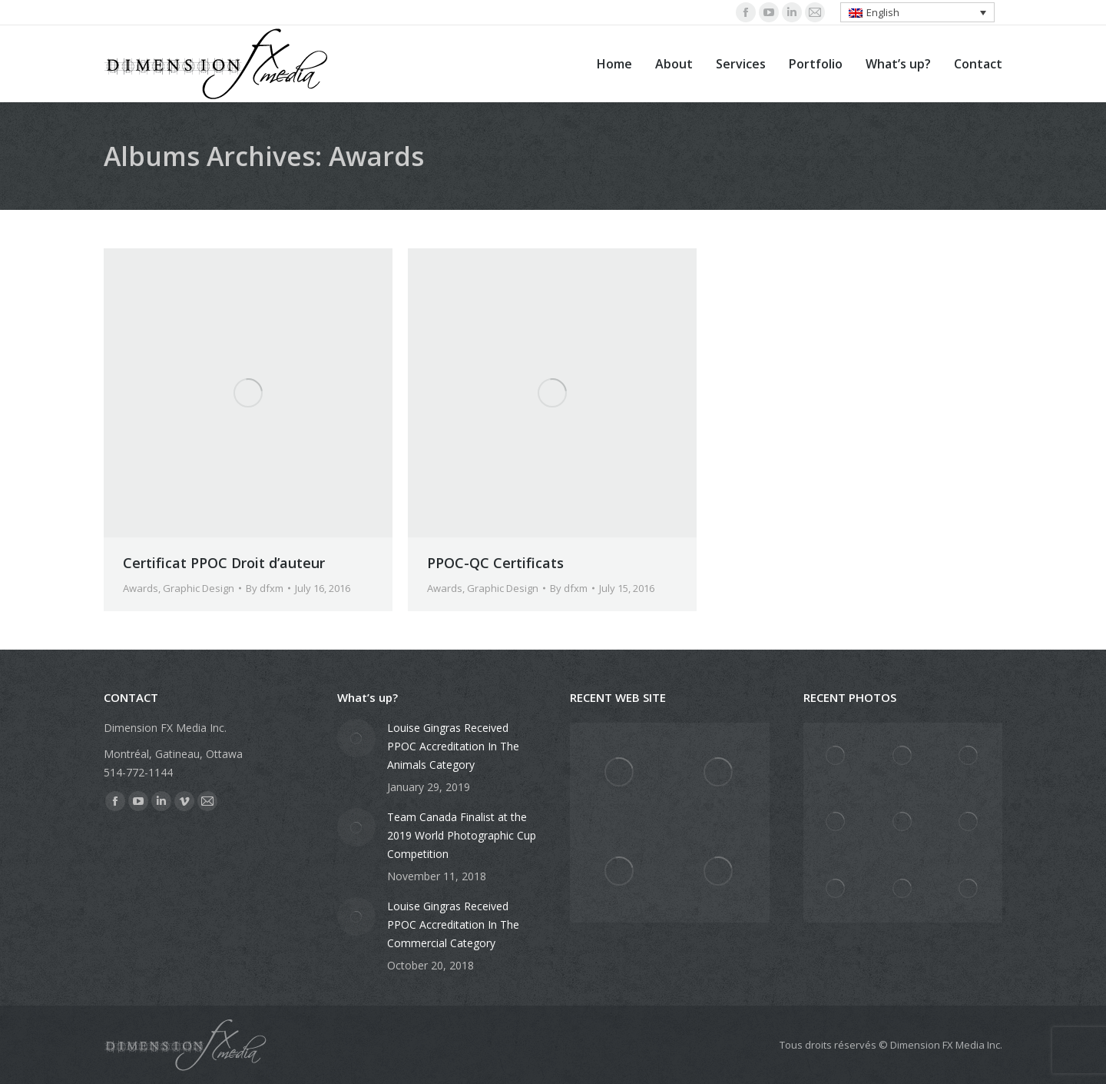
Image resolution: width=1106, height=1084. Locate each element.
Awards (140, 588)
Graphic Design (198, 588)
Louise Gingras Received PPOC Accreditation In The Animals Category (453, 746)
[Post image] (356, 738)
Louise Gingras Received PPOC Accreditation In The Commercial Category (453, 924)
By (264, 588)
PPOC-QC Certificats (495, 563)
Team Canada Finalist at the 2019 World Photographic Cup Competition (461, 835)
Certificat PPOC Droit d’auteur (224, 563)
